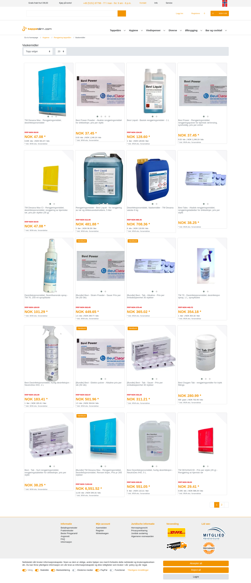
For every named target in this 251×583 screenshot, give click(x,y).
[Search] (122, 13)
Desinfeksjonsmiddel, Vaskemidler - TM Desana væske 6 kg (150, 208)
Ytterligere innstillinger (137, 570)
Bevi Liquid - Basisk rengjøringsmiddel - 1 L (148, 120)
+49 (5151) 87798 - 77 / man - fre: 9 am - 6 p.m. (103, 3)
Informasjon (66, 541)
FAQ (63, 538)
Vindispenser (153, 30)
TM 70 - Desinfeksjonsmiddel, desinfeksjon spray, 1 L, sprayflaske (199, 296)
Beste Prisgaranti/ (69, 533)
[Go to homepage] (30, 37)
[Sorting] (38, 51)
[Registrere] (194, 13)
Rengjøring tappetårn (62, 37)
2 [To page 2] (221, 504)
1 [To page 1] (216, 504)
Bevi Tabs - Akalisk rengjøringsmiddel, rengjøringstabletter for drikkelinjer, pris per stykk (199, 209)
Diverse (173, 30)
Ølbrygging (191, 30)
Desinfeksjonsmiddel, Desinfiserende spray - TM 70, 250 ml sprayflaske (46, 296)
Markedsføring (63, 570)
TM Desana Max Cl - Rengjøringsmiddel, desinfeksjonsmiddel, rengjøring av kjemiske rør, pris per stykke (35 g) (46, 209)
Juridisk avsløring (139, 533)
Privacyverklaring (139, 530)
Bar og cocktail (214, 30)
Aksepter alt (196, 563)
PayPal (104, 570)
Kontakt (137, 3)
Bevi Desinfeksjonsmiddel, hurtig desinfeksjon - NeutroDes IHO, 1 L (48, 383)
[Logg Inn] (178, 13)
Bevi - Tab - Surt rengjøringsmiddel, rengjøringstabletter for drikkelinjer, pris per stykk (45, 472)
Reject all (196, 570)
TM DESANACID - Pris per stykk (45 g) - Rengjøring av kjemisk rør (198, 470)
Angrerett (65, 536)
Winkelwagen (102, 533)
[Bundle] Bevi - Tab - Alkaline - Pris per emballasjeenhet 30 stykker (145, 296)
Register (100, 530)
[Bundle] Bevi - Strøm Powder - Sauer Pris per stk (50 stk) (98, 296)
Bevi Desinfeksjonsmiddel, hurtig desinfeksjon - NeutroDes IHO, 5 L (150, 470)
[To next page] (226, 504)
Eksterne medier (85, 570)
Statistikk (44, 570)
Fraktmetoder (67, 530)
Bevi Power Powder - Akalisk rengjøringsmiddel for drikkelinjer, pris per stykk (99, 121)
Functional (120, 570)
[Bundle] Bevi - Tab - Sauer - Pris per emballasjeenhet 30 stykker (145, 383)
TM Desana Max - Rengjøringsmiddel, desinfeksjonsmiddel (43, 121)
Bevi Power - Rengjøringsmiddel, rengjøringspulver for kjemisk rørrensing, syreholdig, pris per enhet (197, 122)
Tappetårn (116, 30)
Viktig (30, 570)
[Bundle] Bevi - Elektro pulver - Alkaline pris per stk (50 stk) (99, 383)
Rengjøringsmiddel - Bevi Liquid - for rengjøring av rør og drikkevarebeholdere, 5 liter (99, 208)
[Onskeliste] (206, 13)
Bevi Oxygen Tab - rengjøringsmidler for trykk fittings (200, 383)
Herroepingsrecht (139, 527)
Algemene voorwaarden (142, 536)
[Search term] (72, 13)
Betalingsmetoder (69, 527)
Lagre (196, 576)
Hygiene (134, 30)
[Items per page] (60, 51)
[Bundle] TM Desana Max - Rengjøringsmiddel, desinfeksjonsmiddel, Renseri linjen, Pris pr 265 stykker (99, 472)
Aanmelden (101, 527)
